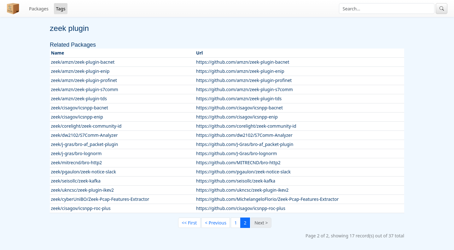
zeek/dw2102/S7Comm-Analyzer (84, 135)
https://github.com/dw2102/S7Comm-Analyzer (244, 135)
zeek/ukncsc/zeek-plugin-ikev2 (82, 190)
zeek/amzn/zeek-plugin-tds (79, 99)
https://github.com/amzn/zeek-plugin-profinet (244, 80)
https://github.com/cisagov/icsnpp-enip (237, 117)
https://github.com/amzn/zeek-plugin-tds (239, 99)
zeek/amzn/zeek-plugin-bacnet (83, 62)
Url (199, 53)
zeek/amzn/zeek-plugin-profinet (84, 80)
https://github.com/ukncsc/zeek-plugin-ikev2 (242, 190)
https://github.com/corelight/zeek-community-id (246, 126)
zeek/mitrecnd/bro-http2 (76, 163)
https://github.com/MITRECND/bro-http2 (238, 163)
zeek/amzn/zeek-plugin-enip (80, 71)
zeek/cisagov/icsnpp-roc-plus (81, 208)
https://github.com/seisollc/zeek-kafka (235, 181)
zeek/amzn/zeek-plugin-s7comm (84, 89)
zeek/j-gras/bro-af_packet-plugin (84, 144)
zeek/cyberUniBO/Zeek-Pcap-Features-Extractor (100, 199)
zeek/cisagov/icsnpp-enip (77, 117)
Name (57, 53)
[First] (189, 223)
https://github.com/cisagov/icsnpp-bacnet (239, 108)
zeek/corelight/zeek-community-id (86, 126)
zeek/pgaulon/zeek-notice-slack (83, 172)
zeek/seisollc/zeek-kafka (76, 181)
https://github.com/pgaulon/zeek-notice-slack (243, 172)
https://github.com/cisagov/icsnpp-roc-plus (240, 208)
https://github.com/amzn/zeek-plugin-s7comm (244, 89)
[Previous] (215, 223)
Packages (39, 9)
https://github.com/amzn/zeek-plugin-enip (240, 71)
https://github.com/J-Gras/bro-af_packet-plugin (244, 144)
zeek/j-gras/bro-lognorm (76, 153)
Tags (61, 9)
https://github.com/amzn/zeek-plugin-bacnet (242, 62)
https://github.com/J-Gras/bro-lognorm (236, 153)
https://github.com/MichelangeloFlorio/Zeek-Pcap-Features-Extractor (267, 199)
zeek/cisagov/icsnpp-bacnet (79, 108)
